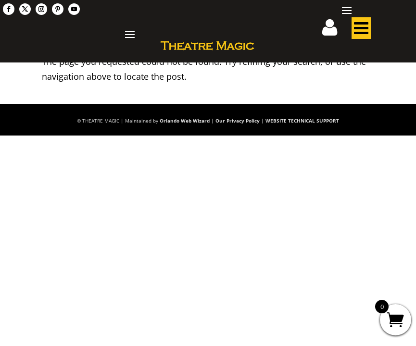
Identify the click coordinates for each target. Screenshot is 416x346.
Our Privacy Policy (237, 120)
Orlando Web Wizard (185, 120)
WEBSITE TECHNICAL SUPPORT (302, 120)
